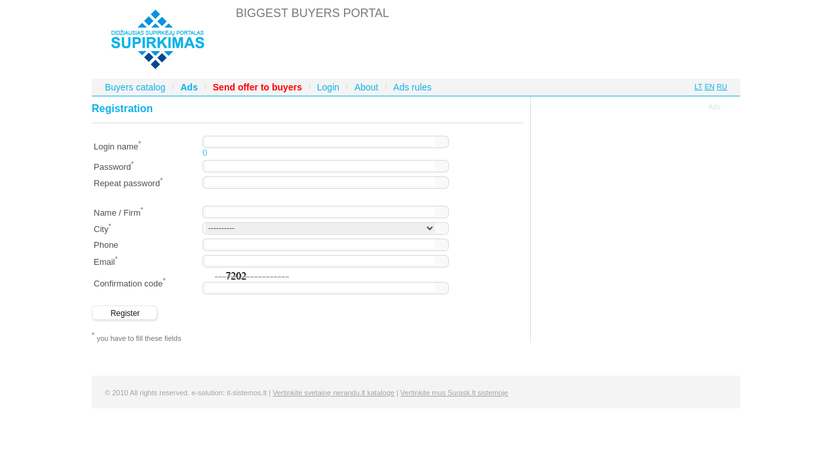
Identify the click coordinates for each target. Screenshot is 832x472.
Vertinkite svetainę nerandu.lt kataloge (333, 393)
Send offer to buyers (257, 87)
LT (698, 86)
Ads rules (412, 87)
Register (125, 313)
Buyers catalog (135, 87)
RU (722, 86)
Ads (188, 87)
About (366, 87)
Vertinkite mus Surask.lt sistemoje (454, 393)
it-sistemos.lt (247, 393)
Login (328, 87)
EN (709, 86)
